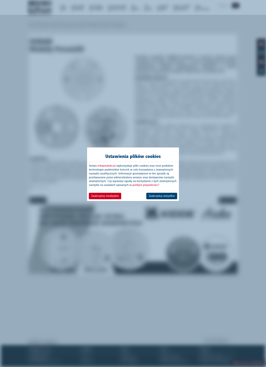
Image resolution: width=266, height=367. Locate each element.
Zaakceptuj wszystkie (162, 196)
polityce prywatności (145, 185)
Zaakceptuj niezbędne (105, 196)
